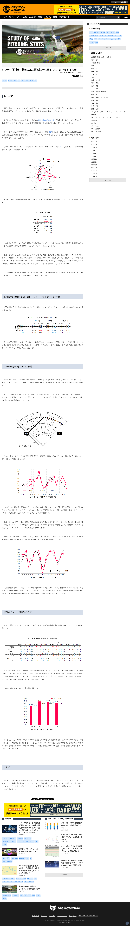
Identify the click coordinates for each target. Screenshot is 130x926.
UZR (61, 147)
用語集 (55, 17)
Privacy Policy (72, 916)
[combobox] (106, 17)
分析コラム (47, 17)
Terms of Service (62, 916)
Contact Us (52, 916)
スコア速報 (32, 17)
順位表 (40, 17)
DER (50, 132)
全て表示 (64, 875)
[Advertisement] (104, 198)
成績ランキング (13, 17)
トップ (4, 17)
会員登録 (123, 2)
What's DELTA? (35, 916)
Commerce (44, 916)
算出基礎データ (64, 17)
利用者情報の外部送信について (88, 916)
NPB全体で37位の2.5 (46, 120)
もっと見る (107, 47)
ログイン (114, 2)
